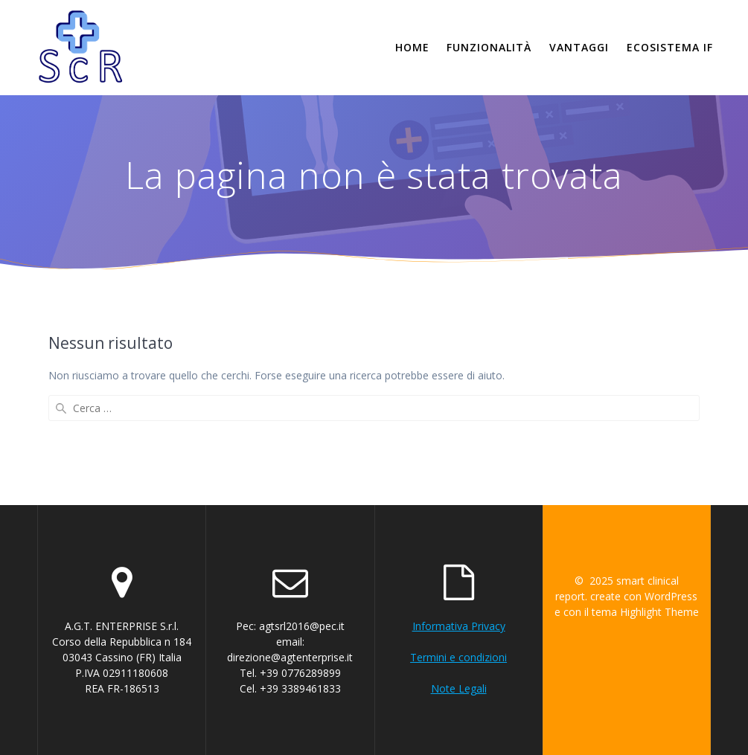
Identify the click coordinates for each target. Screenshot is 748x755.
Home (412, 47)
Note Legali (459, 688)
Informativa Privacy (458, 626)
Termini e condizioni (458, 657)
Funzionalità (489, 47)
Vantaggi (579, 47)
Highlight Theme (659, 612)
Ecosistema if (670, 47)
